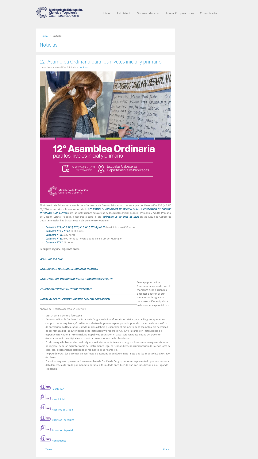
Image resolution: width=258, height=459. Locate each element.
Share (166, 449)
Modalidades (59, 440)
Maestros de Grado (62, 409)
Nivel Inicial (58, 399)
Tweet (48, 449)
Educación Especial (62, 430)
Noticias (83, 67)
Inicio (45, 36)
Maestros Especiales (63, 420)
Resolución (58, 389)
